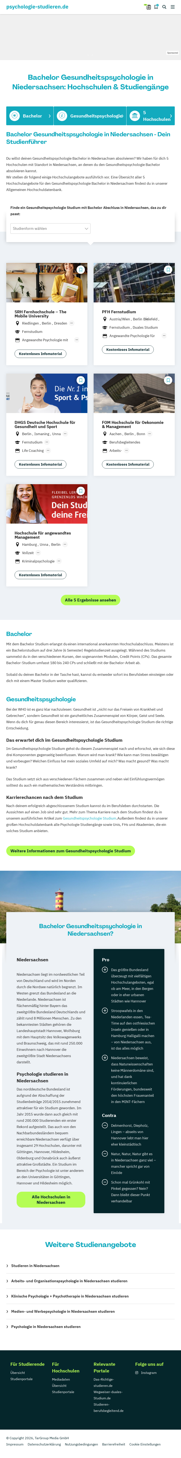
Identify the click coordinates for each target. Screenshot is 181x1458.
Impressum (15, 1444)
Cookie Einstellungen (145, 1444)
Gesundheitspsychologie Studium (89, 818)
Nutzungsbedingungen (81, 1444)
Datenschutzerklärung (44, 1444)
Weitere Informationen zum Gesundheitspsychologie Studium (70, 851)
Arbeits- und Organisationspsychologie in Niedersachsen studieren (69, 1281)
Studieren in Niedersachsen (35, 1265)
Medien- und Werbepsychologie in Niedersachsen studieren (63, 1311)
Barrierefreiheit (113, 1444)
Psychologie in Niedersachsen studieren (46, 1326)
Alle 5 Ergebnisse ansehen (90, 600)
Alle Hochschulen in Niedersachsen (51, 1199)
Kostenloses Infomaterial (40, 353)
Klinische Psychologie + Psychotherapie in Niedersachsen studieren (70, 1296)
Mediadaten (61, 1379)
